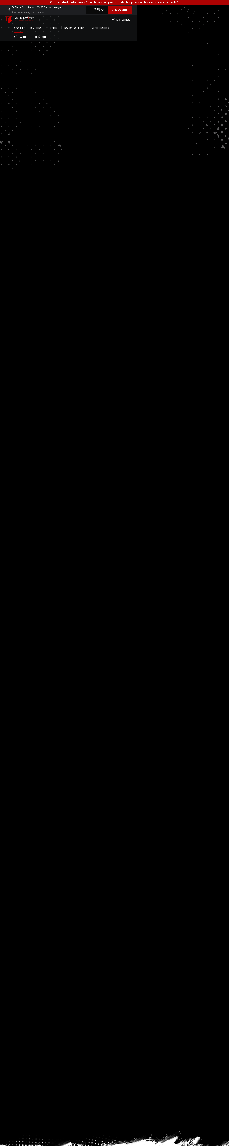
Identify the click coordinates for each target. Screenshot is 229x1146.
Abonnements (146, 17)
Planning (81, 17)
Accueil (64, 17)
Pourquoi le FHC (120, 17)
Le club (98, 17)
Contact (188, 17)
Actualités (169, 17)
